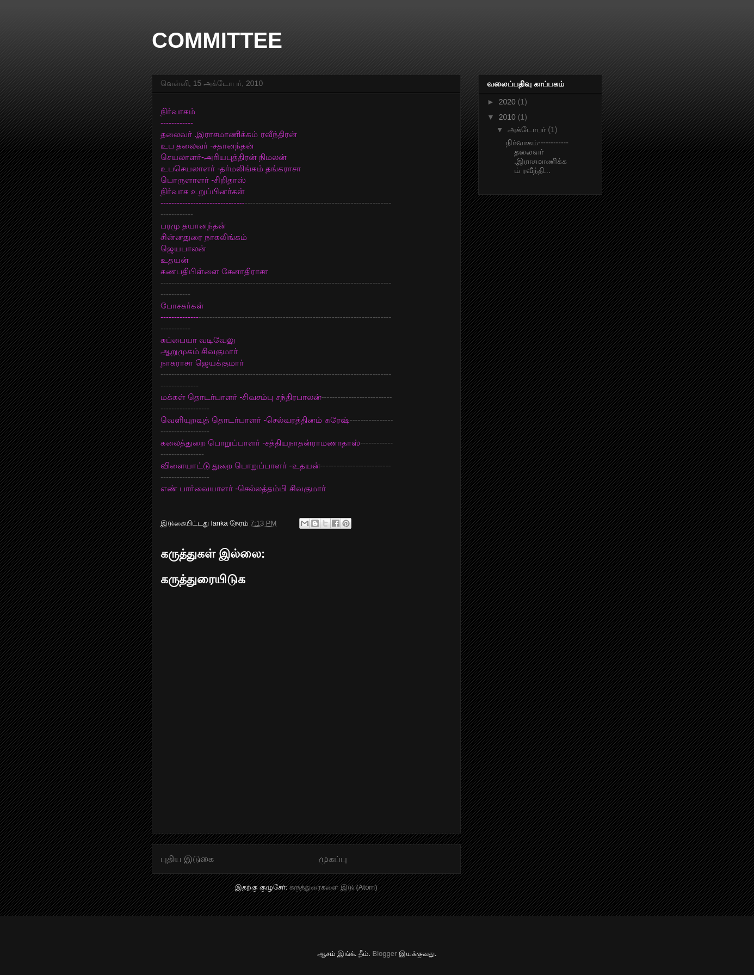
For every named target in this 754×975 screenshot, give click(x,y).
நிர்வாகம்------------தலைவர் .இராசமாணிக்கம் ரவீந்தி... (537, 156)
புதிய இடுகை (187, 858)
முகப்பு (333, 858)
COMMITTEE (217, 40)
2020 (508, 101)
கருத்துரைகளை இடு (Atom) (333, 887)
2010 (508, 117)
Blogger (385, 953)
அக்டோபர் (528, 129)
